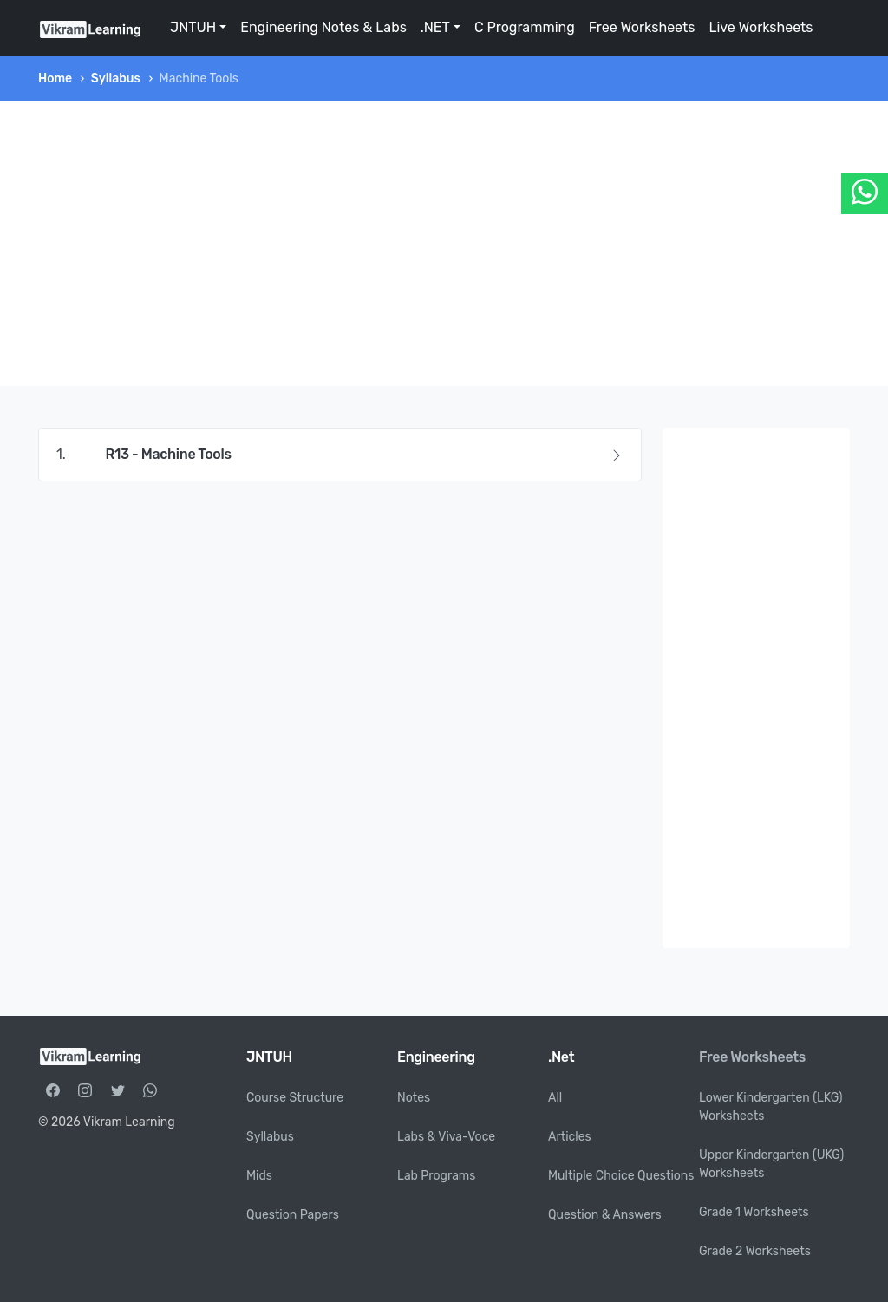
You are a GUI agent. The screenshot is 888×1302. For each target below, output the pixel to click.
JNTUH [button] (193, 27)
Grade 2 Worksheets (755, 1251)
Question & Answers (605, 1214)
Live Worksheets (760, 27)
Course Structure (294, 1097)
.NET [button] (435, 27)
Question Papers (292, 1214)
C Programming (524, 27)
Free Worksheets (642, 27)
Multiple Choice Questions (621, 1175)
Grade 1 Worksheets (754, 1212)
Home (55, 78)
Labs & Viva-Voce (446, 1136)
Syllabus (115, 78)
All (555, 1097)
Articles (569, 1136)
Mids (259, 1175)
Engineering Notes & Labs (323, 27)
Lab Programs (436, 1175)
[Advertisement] (444, 243)
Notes (413, 1097)
